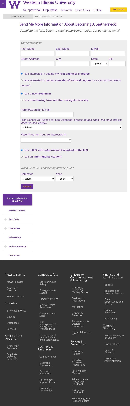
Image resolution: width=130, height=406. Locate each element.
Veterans (60, 379)
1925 (79, 137)
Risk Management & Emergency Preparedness (47, 269)
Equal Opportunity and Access (113, 245)
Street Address (45, 68)
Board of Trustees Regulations (78, 306)
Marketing (77, 250)
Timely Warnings (48, 242)
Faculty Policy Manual (79, 315)
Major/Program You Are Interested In (59, 144)
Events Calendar (16, 239)
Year (69, 183)
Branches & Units (16, 254)
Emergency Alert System (48, 235)
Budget (108, 228)
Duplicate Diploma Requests (12, 300)
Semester (42, 183)
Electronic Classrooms (45, 307)
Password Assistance (45, 316)
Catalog (11, 260)
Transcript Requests (12, 290)
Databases (13, 266)
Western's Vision (17, 36)
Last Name (73, 58)
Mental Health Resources (47, 249)
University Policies (77, 296)
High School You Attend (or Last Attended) (78, 131)
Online (98, 10)
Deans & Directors (109, 294)
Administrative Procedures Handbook (80, 325)
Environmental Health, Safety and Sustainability (49, 281)
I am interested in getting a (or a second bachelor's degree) (79, 92)
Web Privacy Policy (122, 400)
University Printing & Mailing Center (80, 233)
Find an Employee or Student (114, 280)
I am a (51, 103)
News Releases (15, 225)
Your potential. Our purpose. (40, 10)
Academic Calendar (12, 232)
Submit (42, 196)
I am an (56, 166)
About (47, 16)
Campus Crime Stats (47, 258)
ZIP (113, 68)
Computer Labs (47, 300)
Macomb (66, 10)
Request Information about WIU (17, 25)
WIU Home (39, 16)
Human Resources (110, 254)
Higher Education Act (81, 277)
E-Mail (100, 58)
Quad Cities (83, 10)
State (99, 68)
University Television (77, 257)
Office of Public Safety (47, 226)
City (68, 68)
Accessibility (8, 379)
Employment (25, 379)
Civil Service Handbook (78, 334)
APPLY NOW (118, 9)
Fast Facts (14, 45)
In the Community (17, 72)
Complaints (78, 350)
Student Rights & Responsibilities (81, 343)
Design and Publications (78, 243)
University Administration (112, 303)
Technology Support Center (48, 324)
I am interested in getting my (70, 83)
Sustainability (43, 379)
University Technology (46, 332)
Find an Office (111, 287)
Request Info (57, 16)
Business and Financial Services (114, 235)
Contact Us (14, 81)
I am (70, 109)
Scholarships (15, 63)
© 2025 (67, 400)
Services (11, 272)
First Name (43, 58)
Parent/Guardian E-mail (51, 119)
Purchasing (110, 262)
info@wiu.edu (103, 394)
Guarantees (14, 54)
